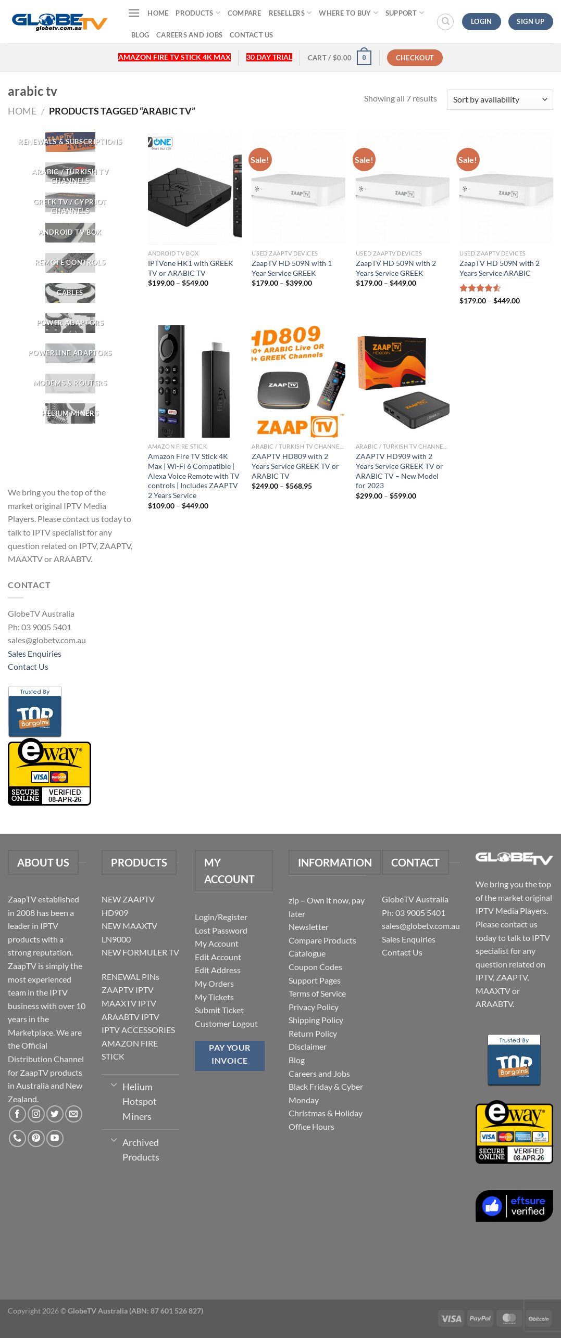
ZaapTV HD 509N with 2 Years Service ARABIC (499, 268)
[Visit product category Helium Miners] (70, 414)
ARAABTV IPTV (130, 1017)
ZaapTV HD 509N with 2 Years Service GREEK (396, 268)
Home (157, 13)
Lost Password (221, 930)
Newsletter (309, 927)
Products (198, 13)
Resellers (290, 13)
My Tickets (214, 997)
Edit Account (218, 957)
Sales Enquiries (34, 653)
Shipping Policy (316, 1020)
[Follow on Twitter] (55, 1114)
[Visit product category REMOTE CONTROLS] (70, 263)
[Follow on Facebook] (17, 1114)
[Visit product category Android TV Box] (70, 233)
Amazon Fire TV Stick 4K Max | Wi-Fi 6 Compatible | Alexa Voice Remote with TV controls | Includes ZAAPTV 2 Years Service (194, 476)
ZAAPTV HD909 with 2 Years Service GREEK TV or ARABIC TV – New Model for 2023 (399, 471)
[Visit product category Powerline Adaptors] (70, 353)
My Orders (214, 983)
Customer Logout (226, 1023)
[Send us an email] (73, 1114)
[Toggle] (114, 1084)
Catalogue (307, 953)
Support (404, 13)
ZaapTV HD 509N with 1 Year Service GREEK (292, 268)
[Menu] (134, 13)
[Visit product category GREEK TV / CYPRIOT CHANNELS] (70, 202)
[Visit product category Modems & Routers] (70, 383)
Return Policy (313, 1033)
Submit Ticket (219, 1010)
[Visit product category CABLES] (70, 293)
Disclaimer (308, 1046)
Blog (140, 35)
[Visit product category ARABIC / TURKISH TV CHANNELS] (70, 172)
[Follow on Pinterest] (36, 1138)
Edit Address (218, 970)
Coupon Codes (315, 967)
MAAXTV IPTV (129, 1003)
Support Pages (315, 980)
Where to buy (348, 13)
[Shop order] (500, 100)
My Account (217, 943)
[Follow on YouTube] (55, 1138)
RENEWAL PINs (130, 977)
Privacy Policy (314, 1007)
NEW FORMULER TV (140, 952)
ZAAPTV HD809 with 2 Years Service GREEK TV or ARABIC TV (295, 466)
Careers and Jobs (189, 35)
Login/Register (221, 917)
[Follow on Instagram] (36, 1114)
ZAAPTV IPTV (128, 990)
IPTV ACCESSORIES (138, 1030)
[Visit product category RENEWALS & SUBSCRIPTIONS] (70, 142)
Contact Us (251, 35)
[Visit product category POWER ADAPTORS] (70, 323)
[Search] (445, 22)
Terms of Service (317, 993)
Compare (244, 13)
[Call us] (17, 1138)
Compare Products (322, 940)
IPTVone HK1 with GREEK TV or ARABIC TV (190, 268)
